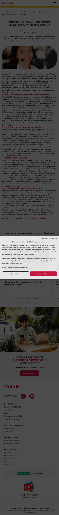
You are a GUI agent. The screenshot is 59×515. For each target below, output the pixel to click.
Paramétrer (15, 274)
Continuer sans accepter (48, 239)
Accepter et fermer (43, 274)
